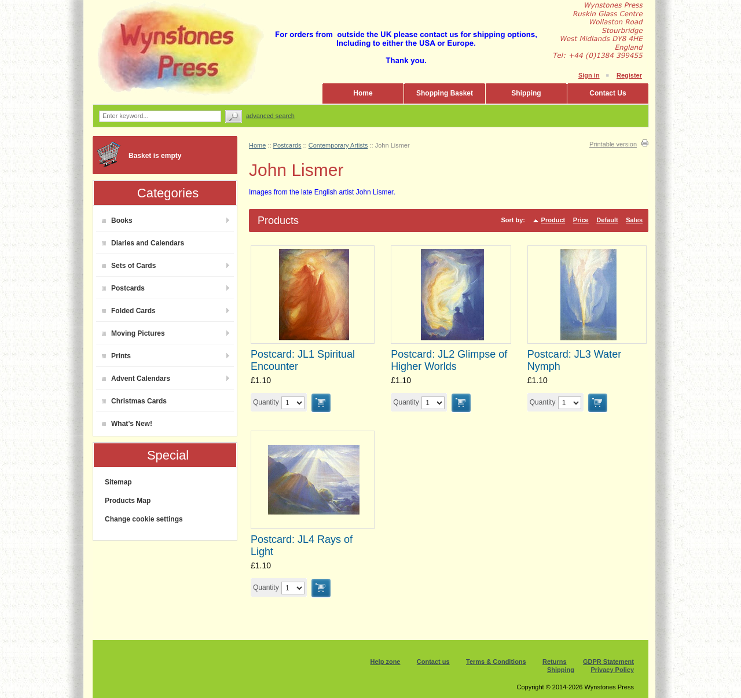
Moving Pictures (133, 333)
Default (607, 219)
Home (362, 93)
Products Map (128, 501)
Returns (554, 661)
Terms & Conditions (496, 661)
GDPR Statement (608, 661)
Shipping (526, 93)
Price (581, 219)
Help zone (385, 661)
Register (629, 75)
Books (117, 220)
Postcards (123, 288)
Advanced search (270, 115)
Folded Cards (129, 311)
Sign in (589, 75)
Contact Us (607, 93)
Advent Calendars (136, 378)
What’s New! (127, 424)
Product (553, 219)
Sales (634, 219)
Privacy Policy (612, 669)
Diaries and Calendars (143, 243)
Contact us (433, 661)
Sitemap (118, 482)
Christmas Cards (134, 401)
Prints (116, 356)
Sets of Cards (129, 266)
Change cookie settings (144, 519)
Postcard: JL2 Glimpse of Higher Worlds (449, 360)
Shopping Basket (444, 93)
